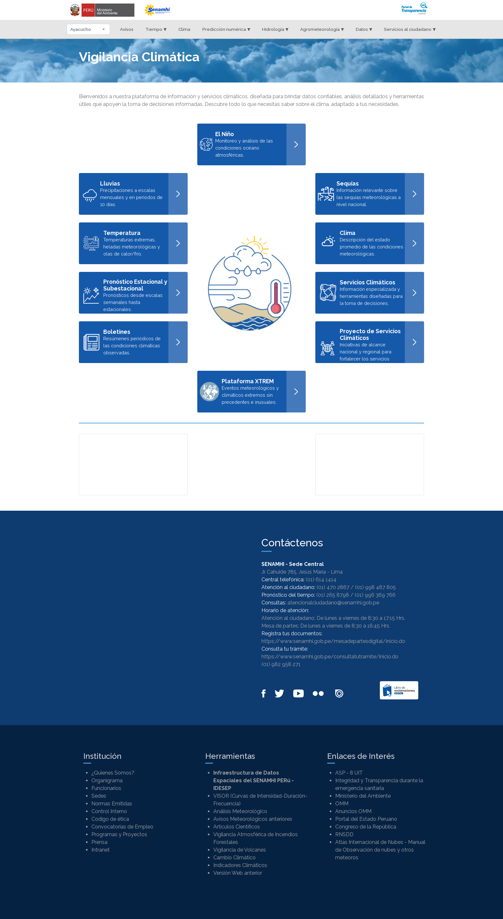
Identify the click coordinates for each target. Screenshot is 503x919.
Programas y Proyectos (119, 834)
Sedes (98, 796)
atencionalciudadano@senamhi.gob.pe (333, 603)
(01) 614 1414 (321, 580)
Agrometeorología (322, 29)
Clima (184, 29)
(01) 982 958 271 (281, 664)
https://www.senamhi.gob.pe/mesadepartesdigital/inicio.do (333, 641)
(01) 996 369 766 (375, 595)
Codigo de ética (110, 819)
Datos (364, 29)
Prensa (99, 842)
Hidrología (275, 29)
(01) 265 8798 (332, 595)
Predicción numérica (226, 29)
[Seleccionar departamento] (88, 29)
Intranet (100, 850)
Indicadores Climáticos (240, 865)
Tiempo (155, 29)
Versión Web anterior (237, 873)
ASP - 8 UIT (349, 773)
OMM (341, 804)
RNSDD (344, 834)
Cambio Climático (234, 857)
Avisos (126, 29)
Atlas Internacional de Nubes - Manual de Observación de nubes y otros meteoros (380, 850)
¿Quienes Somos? (112, 773)
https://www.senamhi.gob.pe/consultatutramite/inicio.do (329, 657)
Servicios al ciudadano (410, 29)
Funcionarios (106, 788)
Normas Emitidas (111, 804)
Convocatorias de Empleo (122, 827)
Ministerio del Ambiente (363, 796)
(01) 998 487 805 (375, 587)
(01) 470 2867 (333, 587)
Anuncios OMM (353, 811)
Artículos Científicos (236, 827)
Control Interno (109, 811)
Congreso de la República (365, 827)
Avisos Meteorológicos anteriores (252, 819)
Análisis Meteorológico (240, 811)
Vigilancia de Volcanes (239, 850)
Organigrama (107, 780)
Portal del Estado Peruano (366, 819)
